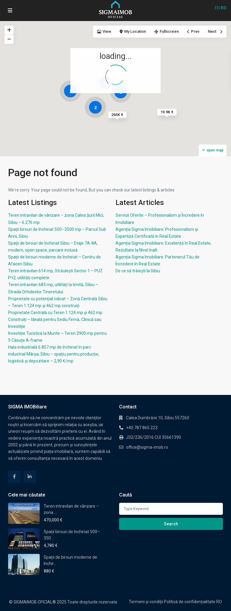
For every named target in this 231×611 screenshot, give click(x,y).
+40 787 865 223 (142, 427)
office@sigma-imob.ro (147, 447)
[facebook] (14, 477)
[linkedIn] (29, 477)
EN (217, 7)
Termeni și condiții (146, 601)
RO (219, 601)
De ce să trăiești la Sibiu (138, 270)
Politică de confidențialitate (189, 601)
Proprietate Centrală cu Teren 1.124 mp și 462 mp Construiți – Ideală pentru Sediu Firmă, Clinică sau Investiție (55, 319)
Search (171, 523)
